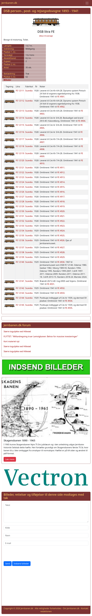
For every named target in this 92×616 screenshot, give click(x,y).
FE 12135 (20, 235)
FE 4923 (61, 225)
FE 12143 (20, 293)
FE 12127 (20, 196)
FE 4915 (61, 187)
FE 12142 (20, 288)
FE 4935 (68, 308)
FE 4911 (61, 167)
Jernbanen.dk (9, 2)
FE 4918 (61, 201)
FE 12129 (20, 206)
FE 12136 (20, 240)
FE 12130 (20, 211)
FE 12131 (20, 216)
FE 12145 (20, 305)
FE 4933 (61, 293)
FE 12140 (20, 262)
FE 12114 (20, 118)
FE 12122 (20, 172)
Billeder (7, 80)
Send (7, 563)
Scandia (29, 90)
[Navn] (46, 535)
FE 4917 (61, 196)
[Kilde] (46, 527)
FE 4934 (68, 300)
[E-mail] (46, 543)
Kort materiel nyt (11, 341)
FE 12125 (20, 187)
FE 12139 (20, 257)
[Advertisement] (46, 586)
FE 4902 (61, 106)
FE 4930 (61, 262)
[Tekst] (46, 512)
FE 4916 (61, 191)
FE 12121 (20, 167)
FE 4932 (61, 288)
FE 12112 (20, 100)
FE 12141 (20, 281)
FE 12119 (20, 153)
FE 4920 (61, 211)
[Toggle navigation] (87, 3)
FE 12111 (20, 90)
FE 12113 (20, 110)
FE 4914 (61, 182)
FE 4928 (61, 252)
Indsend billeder (21, 563)
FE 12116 (20, 132)
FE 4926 (61, 240)
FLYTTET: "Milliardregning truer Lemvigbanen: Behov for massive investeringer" (41, 336)
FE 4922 (61, 221)
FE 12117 (20, 139)
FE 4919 (61, 206)
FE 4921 (61, 216)
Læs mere (9, 459)
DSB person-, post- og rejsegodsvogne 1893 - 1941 (41, 11)
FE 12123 (20, 177)
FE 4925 (61, 235)
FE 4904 (81, 120)
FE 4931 (50, 284)
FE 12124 (20, 182)
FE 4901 (61, 96)
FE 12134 (20, 230)
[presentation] (23, 553)
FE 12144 (20, 297)
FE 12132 (20, 221)
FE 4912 (61, 172)
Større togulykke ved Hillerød (17, 331)
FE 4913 (61, 177)
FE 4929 (61, 257)
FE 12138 (20, 252)
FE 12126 (20, 191)
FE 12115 (20, 125)
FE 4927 (61, 247)
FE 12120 (20, 160)
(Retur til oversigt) (46, 36)
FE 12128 (20, 201)
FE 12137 (20, 247)
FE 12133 (20, 225)
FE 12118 (20, 146)
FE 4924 (61, 230)
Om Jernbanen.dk (71, 608)
